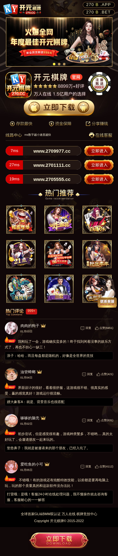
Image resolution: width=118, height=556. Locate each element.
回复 (88, 328)
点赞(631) (107, 420)
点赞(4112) (106, 466)
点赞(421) (107, 374)
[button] (54, 64)
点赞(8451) (106, 328)
